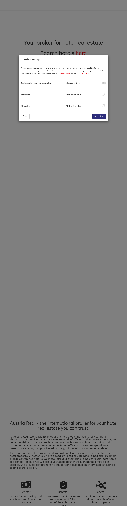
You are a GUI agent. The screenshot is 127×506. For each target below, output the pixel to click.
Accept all (99, 116)
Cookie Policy (83, 73)
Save (25, 116)
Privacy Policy (64, 73)
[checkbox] (104, 83)
